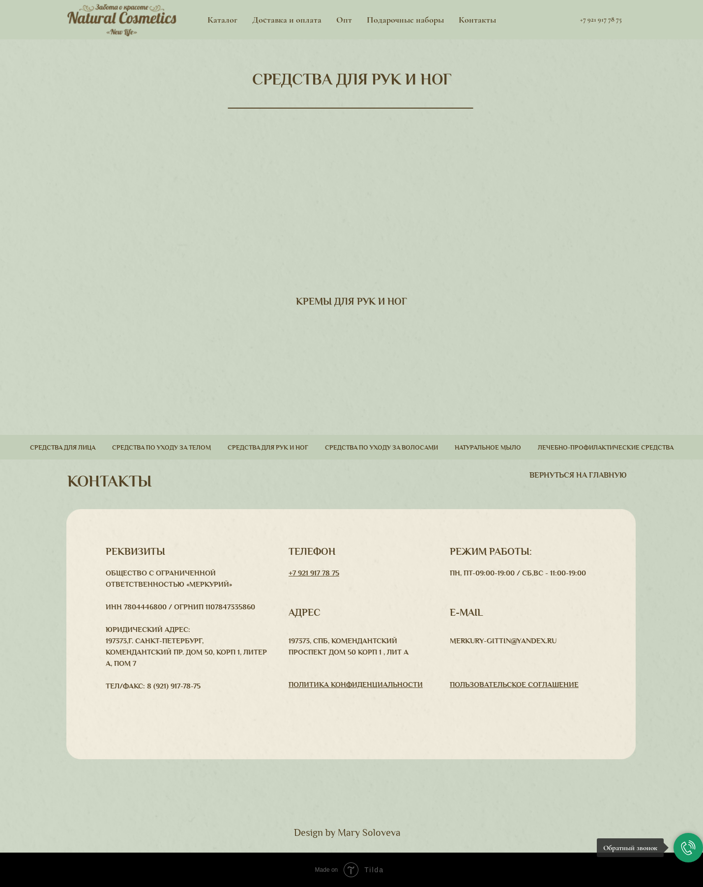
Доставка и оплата (287, 19)
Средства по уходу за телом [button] (161, 447)
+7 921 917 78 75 (314, 573)
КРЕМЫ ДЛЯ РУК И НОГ (351, 301)
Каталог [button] (222, 19)
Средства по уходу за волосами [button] (381, 447)
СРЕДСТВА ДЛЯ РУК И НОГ (351, 79)
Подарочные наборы (405, 19)
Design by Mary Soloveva (347, 833)
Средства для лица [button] (62, 447)
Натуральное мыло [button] (488, 447)
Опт (344, 19)
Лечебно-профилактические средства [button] (606, 447)
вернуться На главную (578, 475)
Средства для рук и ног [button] (268, 447)
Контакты (477, 19)
